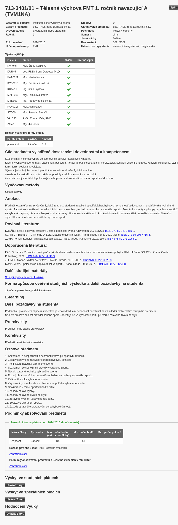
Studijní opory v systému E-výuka (24, 277)
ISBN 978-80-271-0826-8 (97, 260)
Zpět (173, 7)
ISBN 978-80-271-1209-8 (111, 264)
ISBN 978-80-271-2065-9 (121, 238)
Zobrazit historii (18, 454)
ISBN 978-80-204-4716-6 (135, 234)
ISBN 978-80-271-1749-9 (40, 256)
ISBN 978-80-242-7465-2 (119, 230)
